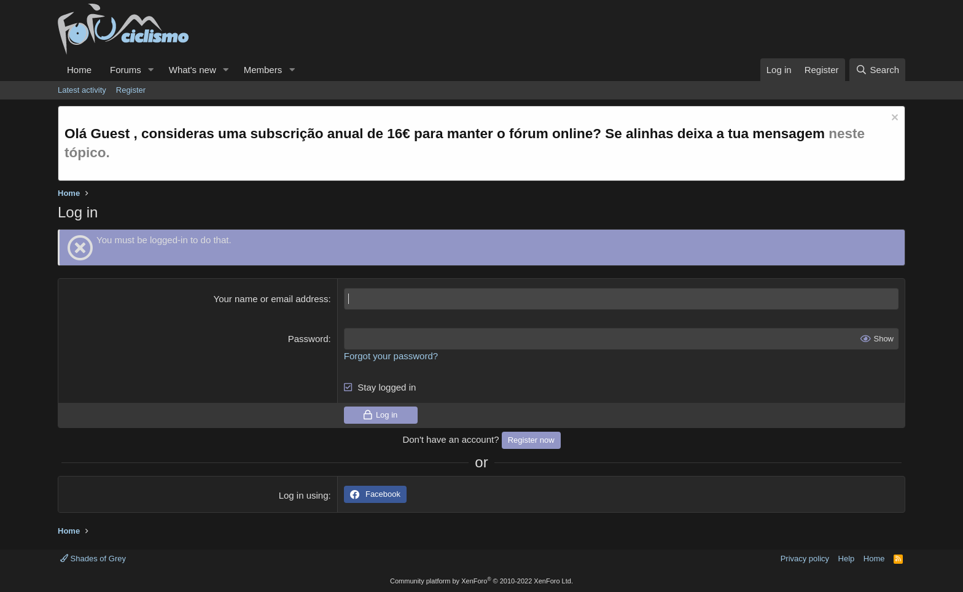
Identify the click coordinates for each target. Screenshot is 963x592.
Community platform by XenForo (481, 581)
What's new (192, 69)
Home (79, 69)
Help (846, 558)
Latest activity (82, 90)
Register (131, 90)
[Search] (877, 69)
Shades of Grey (93, 558)
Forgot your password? (391, 356)
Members (263, 69)
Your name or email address (271, 299)
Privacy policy (805, 558)
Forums (125, 69)
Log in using (304, 495)
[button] (151, 69)
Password (308, 338)
